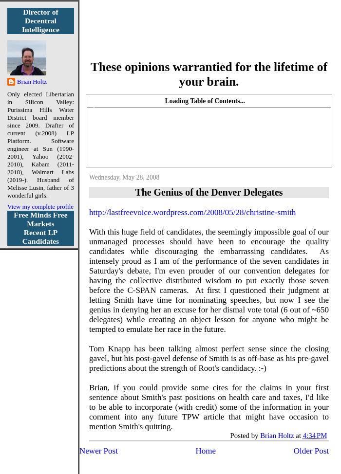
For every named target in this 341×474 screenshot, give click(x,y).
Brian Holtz (32, 81)
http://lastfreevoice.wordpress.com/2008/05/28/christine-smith (192, 212)
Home (206, 451)
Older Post (311, 451)
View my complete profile (40, 206)
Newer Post (98, 451)
